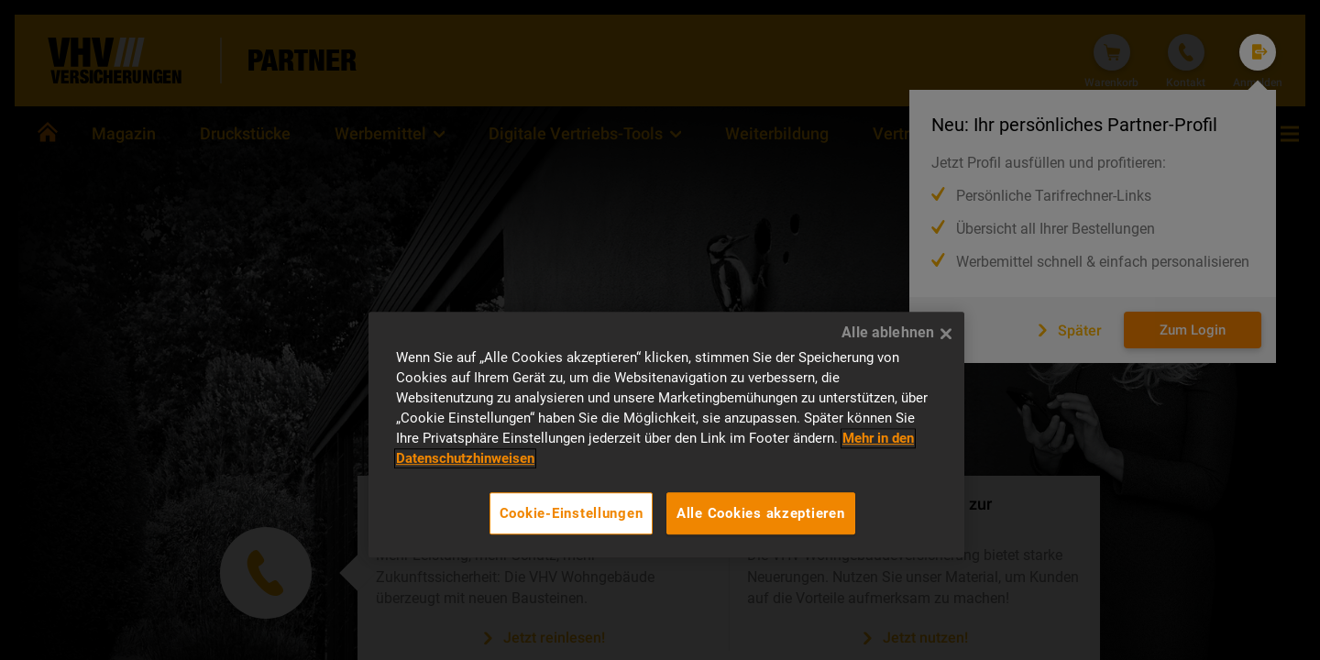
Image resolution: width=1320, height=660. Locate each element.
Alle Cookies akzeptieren (760, 513)
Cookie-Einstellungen (572, 513)
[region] (666, 434)
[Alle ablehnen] (946, 334)
